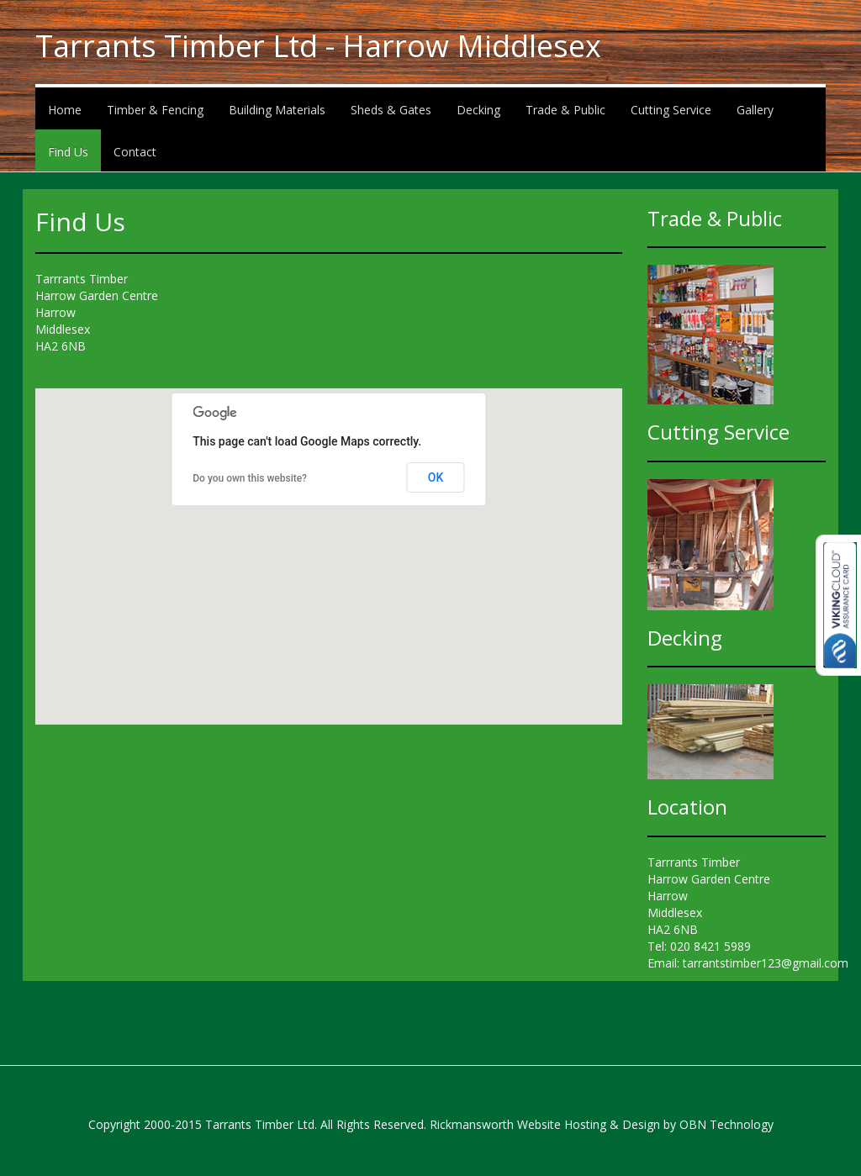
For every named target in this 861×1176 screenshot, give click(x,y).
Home (65, 110)
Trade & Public (565, 110)
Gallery (755, 110)
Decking (478, 110)
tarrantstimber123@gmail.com (765, 963)
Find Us (68, 152)
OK (436, 477)
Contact (135, 152)
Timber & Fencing (155, 110)
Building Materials (277, 110)
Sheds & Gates (391, 110)
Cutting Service (671, 110)
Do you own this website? (250, 478)
